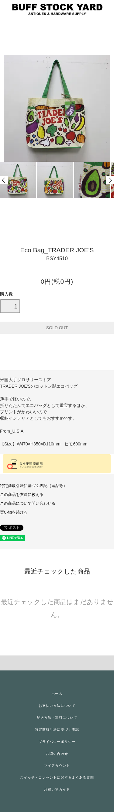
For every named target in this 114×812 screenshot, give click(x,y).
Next (110, 180)
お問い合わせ (57, 753)
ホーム (56, 694)
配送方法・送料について (57, 717)
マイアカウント (57, 765)
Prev (4, 180)
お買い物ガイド (57, 789)
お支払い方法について (57, 705)
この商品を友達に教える (21, 495)
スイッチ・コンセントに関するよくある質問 (57, 777)
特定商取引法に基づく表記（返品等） (33, 486)
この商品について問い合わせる (27, 503)
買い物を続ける (14, 512)
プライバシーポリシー (57, 742)
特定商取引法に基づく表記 (57, 729)
